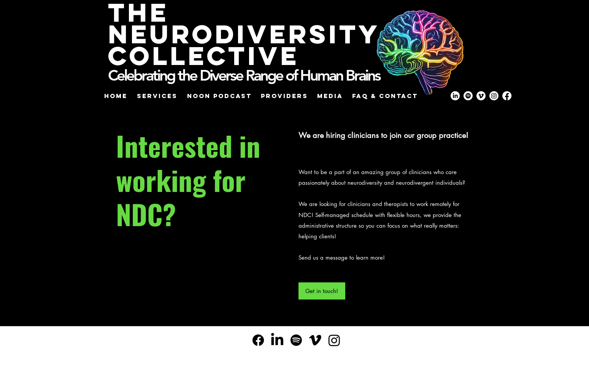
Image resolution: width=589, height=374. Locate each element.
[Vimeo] (315, 340)
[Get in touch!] (321, 291)
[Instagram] (334, 340)
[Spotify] (296, 340)
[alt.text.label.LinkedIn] (277, 340)
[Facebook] (258, 340)
